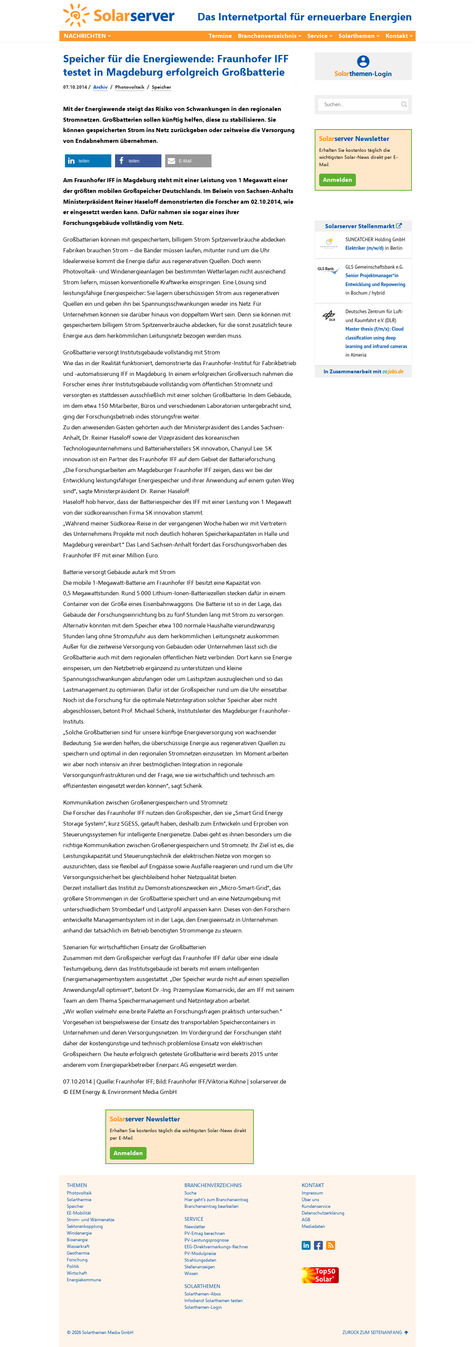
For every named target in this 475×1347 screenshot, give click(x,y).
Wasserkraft (78, 1246)
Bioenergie (77, 1240)
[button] (88, 160)
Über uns (310, 1200)
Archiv (100, 87)
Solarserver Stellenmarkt (363, 226)
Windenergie (79, 1233)
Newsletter (194, 1227)
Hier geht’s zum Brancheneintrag (216, 1200)
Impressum (312, 1193)
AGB (306, 1220)
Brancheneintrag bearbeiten (211, 1206)
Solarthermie (79, 1200)
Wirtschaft (77, 1273)
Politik (73, 1266)
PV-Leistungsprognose (206, 1240)
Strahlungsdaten (200, 1260)
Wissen (191, 1273)
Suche (190, 1193)
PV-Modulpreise (200, 1253)
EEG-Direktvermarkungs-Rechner (216, 1247)
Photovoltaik (129, 87)
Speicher (161, 87)
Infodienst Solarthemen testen (213, 1301)
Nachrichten (85, 36)
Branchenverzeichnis (267, 36)
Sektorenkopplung (85, 1226)
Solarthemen (356, 36)
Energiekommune (84, 1280)
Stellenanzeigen (199, 1267)
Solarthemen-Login (203, 1307)
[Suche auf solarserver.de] (404, 104)
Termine (220, 36)
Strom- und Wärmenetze (90, 1220)
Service (317, 36)
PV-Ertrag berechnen (204, 1233)
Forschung (77, 1260)
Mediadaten (313, 1226)
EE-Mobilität (79, 1213)
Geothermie (78, 1253)
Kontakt (397, 36)
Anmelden (128, 1153)
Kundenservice (316, 1206)
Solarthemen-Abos (202, 1294)
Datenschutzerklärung (323, 1213)
